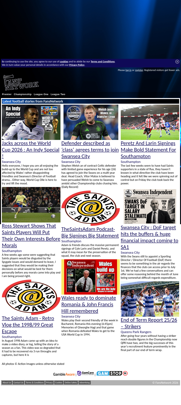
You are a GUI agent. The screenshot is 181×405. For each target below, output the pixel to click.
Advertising (84, 382)
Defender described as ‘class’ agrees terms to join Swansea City (90, 150)
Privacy (49, 382)
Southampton (12, 251)
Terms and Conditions (103, 61)
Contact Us (19, 382)
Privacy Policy (76, 65)
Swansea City (11, 162)
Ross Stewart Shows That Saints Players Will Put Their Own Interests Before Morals (31, 235)
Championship (23, 94)
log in (128, 70)
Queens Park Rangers (136, 332)
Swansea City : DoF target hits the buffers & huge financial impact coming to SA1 (149, 237)
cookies (64, 61)
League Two (58, 94)
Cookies (58, 382)
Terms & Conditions (35, 382)
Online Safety (71, 382)
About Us (7, 382)
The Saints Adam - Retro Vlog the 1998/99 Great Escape (28, 325)
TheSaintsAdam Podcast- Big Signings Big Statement (90, 232)
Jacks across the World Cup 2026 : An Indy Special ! (30, 150)
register (139, 70)
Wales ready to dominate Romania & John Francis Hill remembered (88, 304)
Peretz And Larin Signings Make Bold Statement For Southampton (148, 150)
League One (41, 94)
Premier (7, 94)
